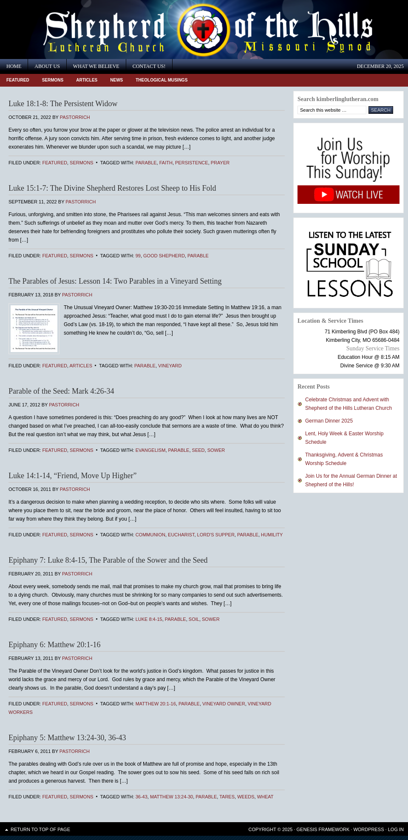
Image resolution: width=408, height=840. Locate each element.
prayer (220, 162)
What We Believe (96, 66)
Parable (146, 162)
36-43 (141, 796)
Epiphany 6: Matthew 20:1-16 (54, 644)
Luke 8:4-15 (149, 619)
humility (272, 534)
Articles (86, 80)
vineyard (169, 365)
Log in (396, 829)
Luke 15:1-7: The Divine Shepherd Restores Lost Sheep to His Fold (112, 188)
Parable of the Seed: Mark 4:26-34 (61, 391)
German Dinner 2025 (329, 421)
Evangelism (151, 450)
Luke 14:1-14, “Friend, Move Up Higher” (72, 475)
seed (198, 450)
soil (194, 619)
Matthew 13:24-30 (171, 796)
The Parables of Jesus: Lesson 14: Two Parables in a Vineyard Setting (114, 281)
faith (166, 162)
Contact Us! (149, 66)
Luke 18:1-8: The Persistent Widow (63, 103)
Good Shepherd (164, 255)
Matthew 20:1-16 (156, 703)
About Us (47, 66)
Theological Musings (161, 80)
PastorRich (75, 117)
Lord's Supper (216, 534)
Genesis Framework (323, 829)
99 (138, 255)
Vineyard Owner (223, 703)
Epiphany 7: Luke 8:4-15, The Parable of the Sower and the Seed (108, 560)
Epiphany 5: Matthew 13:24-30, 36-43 (67, 737)
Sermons (53, 80)
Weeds (245, 796)
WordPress (368, 829)
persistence (191, 162)
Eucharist (181, 534)
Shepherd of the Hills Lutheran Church (76, 29)
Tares (227, 796)
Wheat (265, 796)
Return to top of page (40, 829)
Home (13, 66)
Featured (17, 80)
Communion (150, 534)
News (116, 80)
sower (216, 450)
